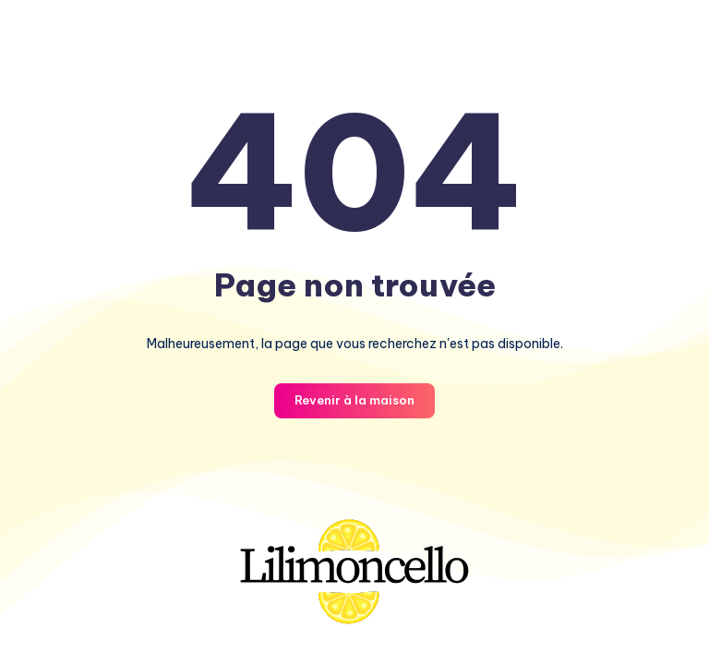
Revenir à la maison (354, 400)
